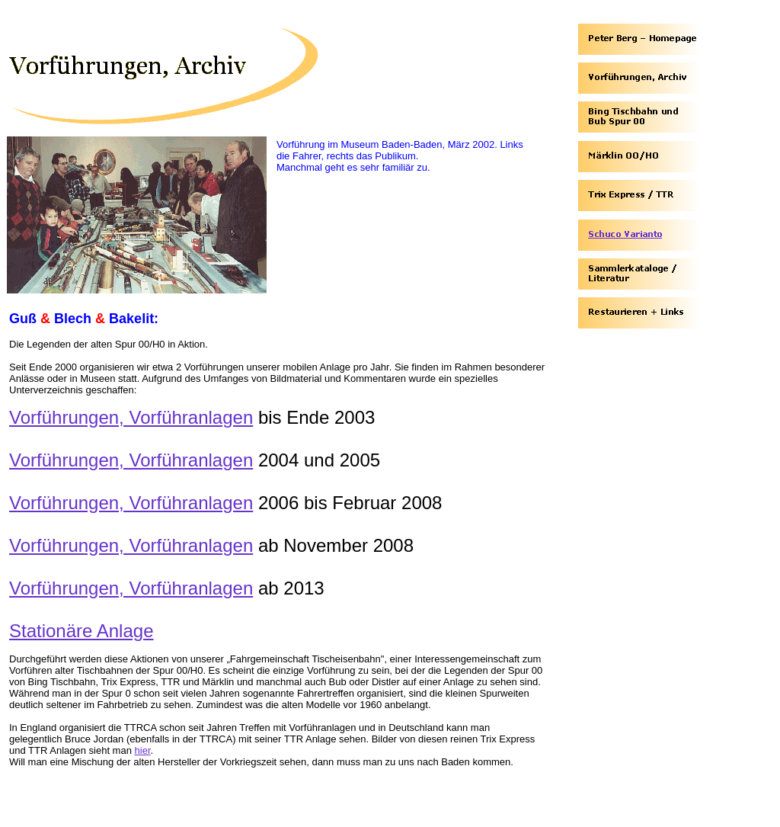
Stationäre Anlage (81, 630)
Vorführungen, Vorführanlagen (131, 417)
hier (143, 750)
